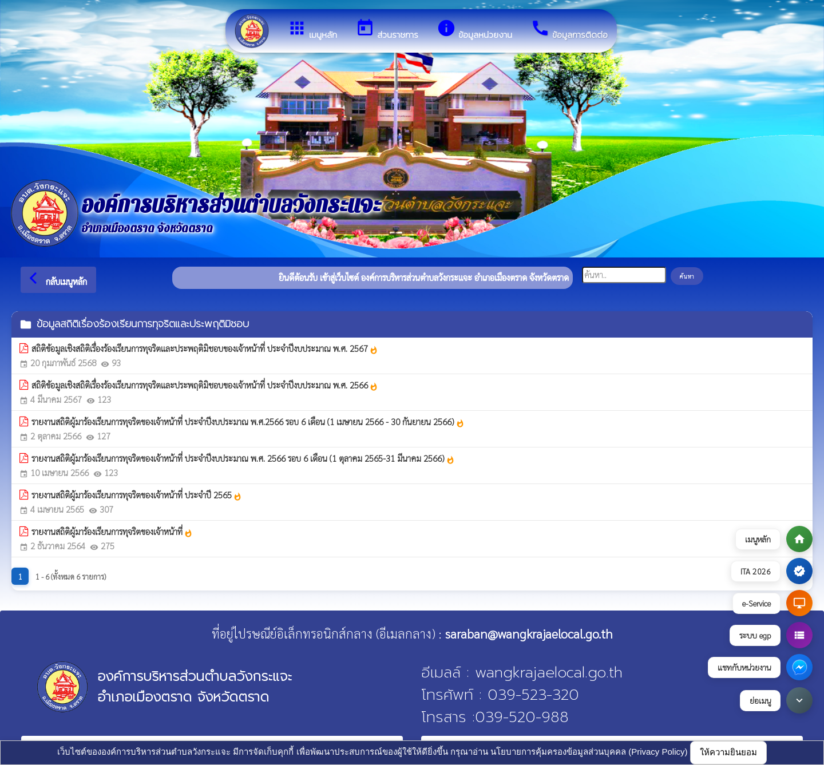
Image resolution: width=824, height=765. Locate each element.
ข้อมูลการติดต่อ (569, 29)
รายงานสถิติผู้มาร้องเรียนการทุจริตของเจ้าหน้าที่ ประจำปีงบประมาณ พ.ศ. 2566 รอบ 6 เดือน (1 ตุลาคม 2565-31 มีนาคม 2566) (243, 458)
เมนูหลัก (312, 29)
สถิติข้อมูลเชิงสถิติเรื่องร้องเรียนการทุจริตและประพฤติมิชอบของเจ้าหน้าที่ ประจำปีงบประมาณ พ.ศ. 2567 (204, 348)
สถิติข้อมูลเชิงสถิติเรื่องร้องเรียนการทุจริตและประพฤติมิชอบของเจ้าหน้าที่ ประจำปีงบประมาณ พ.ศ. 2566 (204, 385)
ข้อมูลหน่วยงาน (474, 29)
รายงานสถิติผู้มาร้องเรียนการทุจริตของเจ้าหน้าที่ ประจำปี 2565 (136, 495)
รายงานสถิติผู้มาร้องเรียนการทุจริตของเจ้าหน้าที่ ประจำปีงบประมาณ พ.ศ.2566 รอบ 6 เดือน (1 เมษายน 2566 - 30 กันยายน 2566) (248, 421)
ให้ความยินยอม (728, 752)
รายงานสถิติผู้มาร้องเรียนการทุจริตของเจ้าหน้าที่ (112, 531)
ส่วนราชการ (386, 29)
